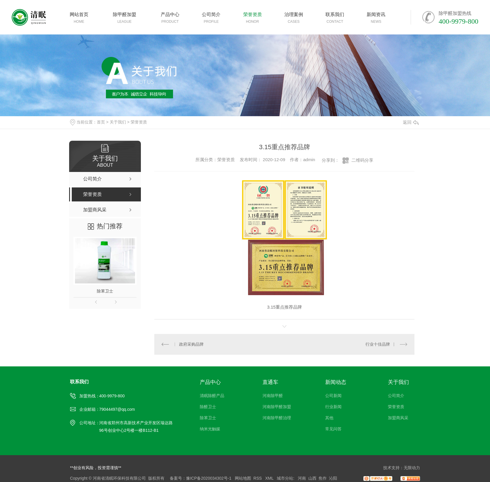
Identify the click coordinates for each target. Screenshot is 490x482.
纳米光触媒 (210, 429)
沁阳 (333, 478)
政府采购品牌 (191, 344)
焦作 (322, 478)
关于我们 (118, 122)
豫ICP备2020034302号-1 (209, 478)
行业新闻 (333, 406)
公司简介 (396, 395)
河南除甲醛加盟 (276, 406)
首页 (101, 122)
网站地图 (243, 478)
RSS (258, 478)
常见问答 (333, 429)
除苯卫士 (105, 291)
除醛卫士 (208, 406)
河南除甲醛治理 (276, 417)
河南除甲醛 (272, 395)
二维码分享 (362, 160)
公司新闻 (333, 395)
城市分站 (285, 478)
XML (269, 478)
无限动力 (412, 467)
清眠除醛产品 (212, 395)
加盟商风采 (398, 417)
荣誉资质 (139, 122)
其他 (329, 417)
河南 (302, 478)
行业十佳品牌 (377, 344)
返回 (411, 122)
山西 (312, 478)
